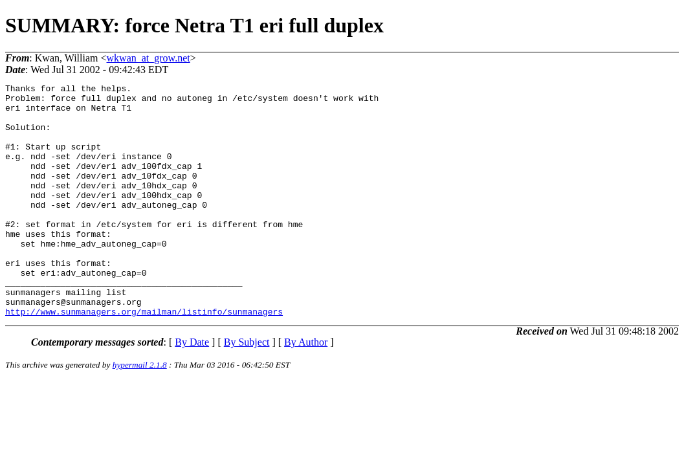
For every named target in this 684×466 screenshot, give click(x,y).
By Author (305, 388)
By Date (192, 388)
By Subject (247, 388)
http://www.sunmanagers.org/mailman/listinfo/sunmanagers (144, 358)
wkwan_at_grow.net (148, 57)
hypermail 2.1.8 (140, 411)
